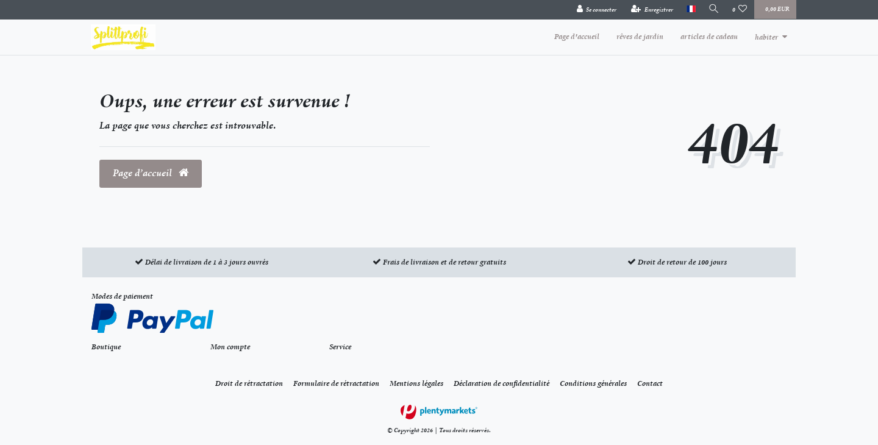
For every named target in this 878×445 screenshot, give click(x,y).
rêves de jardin (639, 36)
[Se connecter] (595, 10)
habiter (766, 37)
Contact (650, 383)
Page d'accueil (576, 36)
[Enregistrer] (651, 10)
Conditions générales (593, 383)
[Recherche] (713, 9)
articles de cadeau (709, 36)
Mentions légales (416, 383)
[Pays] (689, 9)
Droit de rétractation (249, 383)
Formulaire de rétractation (336, 383)
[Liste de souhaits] (740, 10)
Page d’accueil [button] (150, 173)
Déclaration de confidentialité (501, 383)
